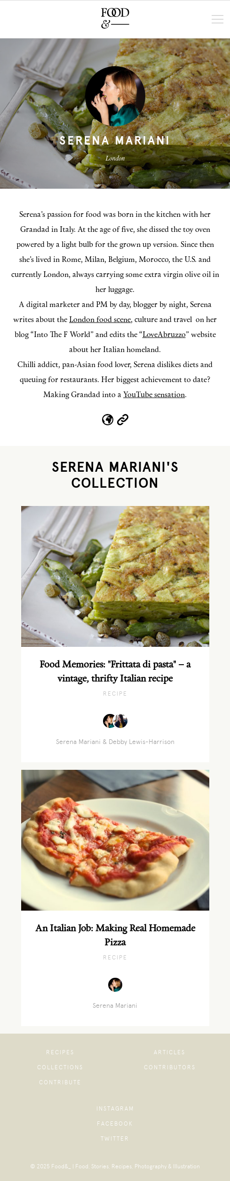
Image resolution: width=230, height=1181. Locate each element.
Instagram (115, 1108)
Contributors (170, 1067)
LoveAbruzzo (164, 335)
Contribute (60, 1082)
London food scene (100, 320)
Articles (169, 1052)
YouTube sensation (154, 395)
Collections (60, 1067)
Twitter (115, 1138)
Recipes (60, 1052)
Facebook (115, 1123)
